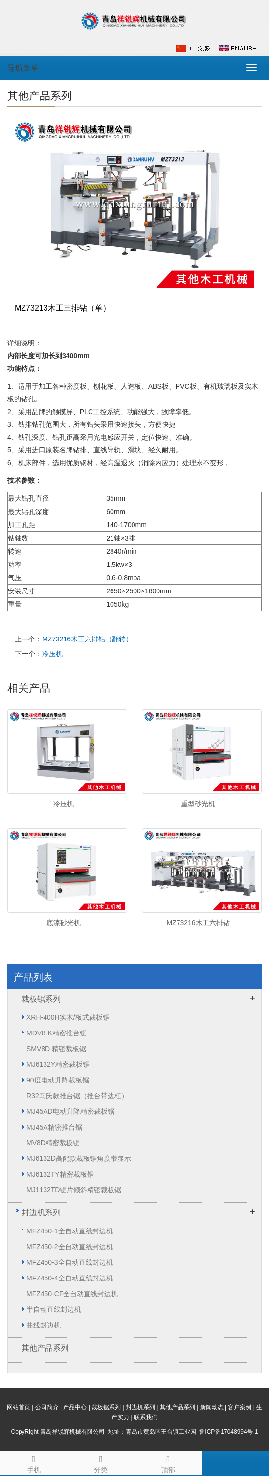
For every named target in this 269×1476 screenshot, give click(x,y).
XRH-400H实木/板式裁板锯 (68, 1017)
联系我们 (145, 1417)
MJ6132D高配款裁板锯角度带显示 (78, 1158)
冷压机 (52, 654)
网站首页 (18, 1407)
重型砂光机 (198, 804)
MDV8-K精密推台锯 (56, 1033)
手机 (33, 1463)
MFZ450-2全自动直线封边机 (69, 1247)
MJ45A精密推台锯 (54, 1127)
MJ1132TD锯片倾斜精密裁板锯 (73, 1190)
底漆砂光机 (63, 923)
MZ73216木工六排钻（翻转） (87, 639)
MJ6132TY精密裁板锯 (60, 1174)
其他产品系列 (45, 1348)
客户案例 (239, 1407)
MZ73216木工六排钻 (197, 923)
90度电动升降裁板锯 (57, 1080)
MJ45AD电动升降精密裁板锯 (70, 1111)
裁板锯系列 (41, 999)
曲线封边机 (43, 1325)
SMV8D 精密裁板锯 (56, 1049)
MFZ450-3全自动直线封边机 (69, 1262)
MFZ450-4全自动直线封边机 (69, 1278)
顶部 (168, 1463)
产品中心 (75, 1407)
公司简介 (47, 1407)
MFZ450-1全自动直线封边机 (69, 1231)
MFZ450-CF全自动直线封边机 (72, 1294)
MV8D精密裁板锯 (53, 1143)
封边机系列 (41, 1212)
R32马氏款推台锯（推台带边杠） (77, 1096)
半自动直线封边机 (53, 1309)
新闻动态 (212, 1407)
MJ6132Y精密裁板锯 (58, 1064)
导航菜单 (23, 68)
